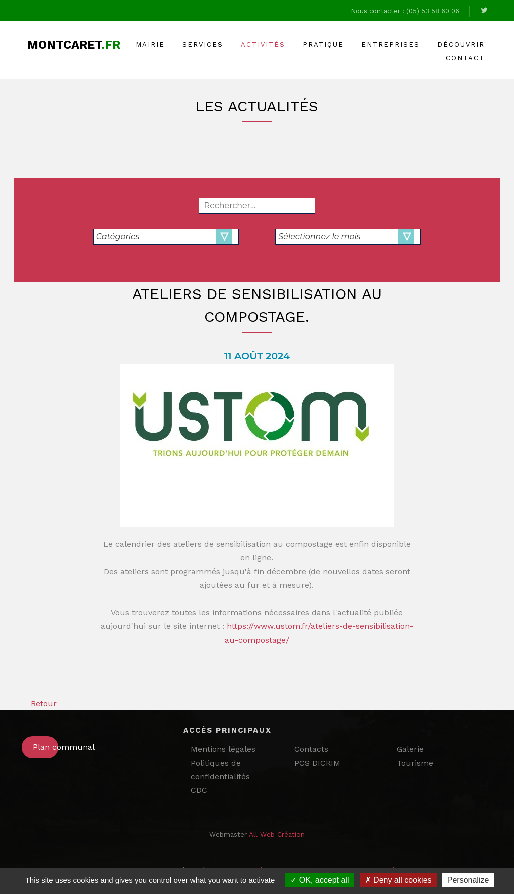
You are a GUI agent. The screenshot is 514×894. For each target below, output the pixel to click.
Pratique (323, 44)
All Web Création (277, 834)
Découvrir (461, 44)
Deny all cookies (398, 880)
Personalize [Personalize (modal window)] (468, 880)
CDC (199, 790)
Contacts (311, 749)
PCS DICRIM (317, 763)
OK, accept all (319, 880)
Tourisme (415, 763)
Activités (263, 44)
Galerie (410, 749)
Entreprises (390, 44)
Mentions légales (223, 749)
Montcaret (73, 45)
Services (202, 44)
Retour (39, 703)
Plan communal (45, 747)
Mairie (150, 44)
